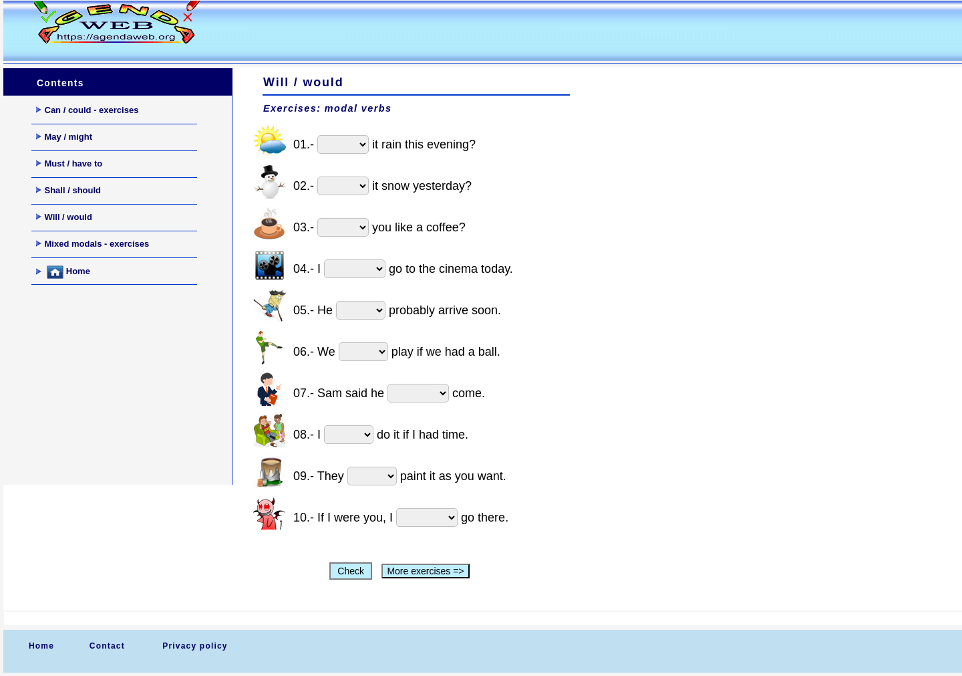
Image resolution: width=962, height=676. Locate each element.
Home (63, 272)
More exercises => (425, 571)
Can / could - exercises (87, 110)
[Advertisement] (473, 31)
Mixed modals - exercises (93, 244)
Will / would (64, 217)
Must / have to (69, 163)
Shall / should (69, 190)
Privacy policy (195, 646)
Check (350, 571)
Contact (107, 646)
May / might (64, 137)
